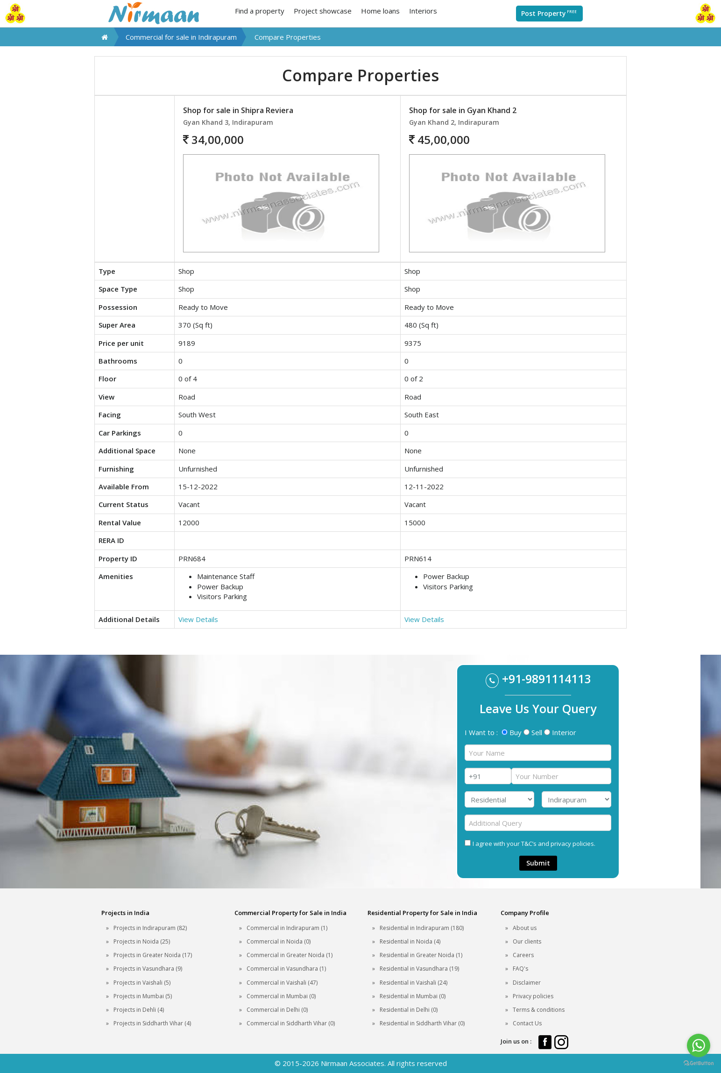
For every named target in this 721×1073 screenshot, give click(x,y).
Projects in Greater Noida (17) (152, 955)
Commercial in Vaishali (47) (282, 983)
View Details (198, 619)
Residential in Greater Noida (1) (421, 955)
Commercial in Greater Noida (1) (289, 955)
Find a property (259, 10)
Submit (538, 862)
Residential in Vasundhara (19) (419, 969)
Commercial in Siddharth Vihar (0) (291, 1023)
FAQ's (520, 969)
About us (525, 928)
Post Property (549, 13)
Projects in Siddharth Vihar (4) (152, 1023)
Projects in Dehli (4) (138, 1010)
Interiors (423, 10)
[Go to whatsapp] (698, 1045)
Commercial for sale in (181, 37)
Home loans (380, 10)
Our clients (527, 941)
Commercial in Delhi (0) (277, 1010)
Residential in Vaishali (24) (413, 983)
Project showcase (323, 10)
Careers (523, 955)
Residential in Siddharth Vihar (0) (422, 1023)
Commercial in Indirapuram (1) (287, 928)
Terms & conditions (539, 1010)
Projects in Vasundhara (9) (147, 969)
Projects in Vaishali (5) (141, 983)
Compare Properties (287, 37)
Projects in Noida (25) (141, 941)
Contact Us (527, 1023)
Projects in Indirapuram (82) (150, 928)
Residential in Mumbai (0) (412, 996)
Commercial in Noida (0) (279, 941)
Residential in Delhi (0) (409, 1010)
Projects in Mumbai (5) (142, 996)
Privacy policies (533, 996)
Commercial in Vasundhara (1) (286, 969)
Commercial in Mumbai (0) (281, 996)
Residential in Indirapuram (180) (422, 928)
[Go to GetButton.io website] (699, 1063)
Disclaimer (527, 983)
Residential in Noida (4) (410, 941)
